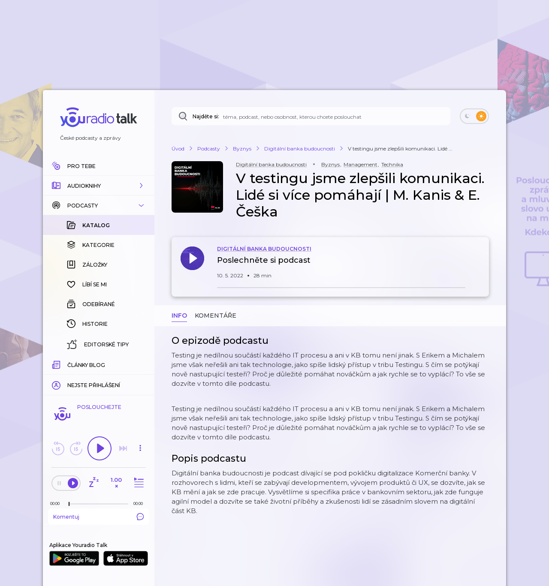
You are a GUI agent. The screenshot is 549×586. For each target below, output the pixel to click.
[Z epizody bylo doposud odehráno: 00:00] (57, 503)
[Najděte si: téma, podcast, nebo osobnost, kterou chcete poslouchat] (311, 116)
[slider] (69, 504)
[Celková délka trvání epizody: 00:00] (140, 503)
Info (179, 315)
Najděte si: (206, 116)
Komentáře (215, 315)
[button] (98, 185)
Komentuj (98, 516)
